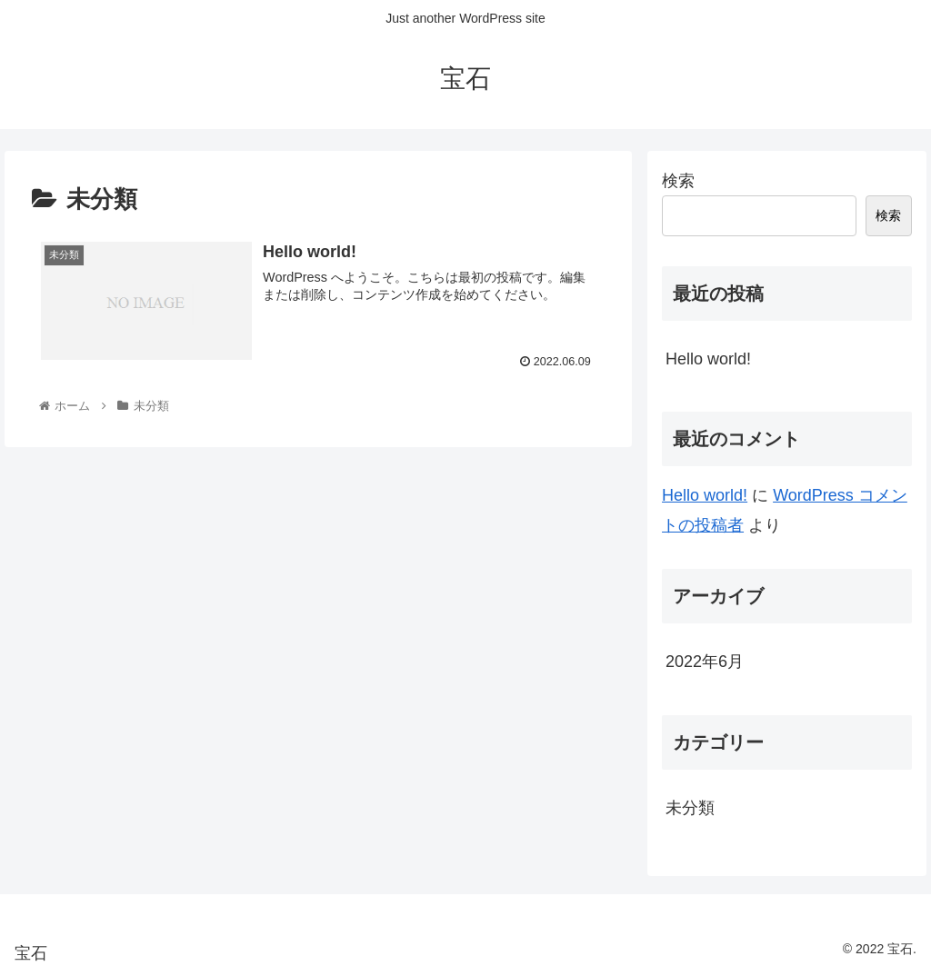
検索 (678, 181)
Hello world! (708, 359)
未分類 (690, 808)
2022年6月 (705, 661)
